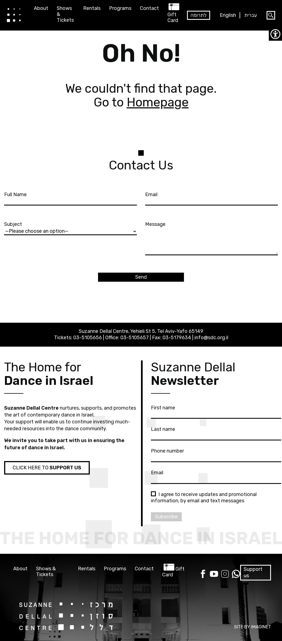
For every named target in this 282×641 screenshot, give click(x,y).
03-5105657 (134, 338)
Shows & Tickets (65, 14)
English (228, 15)
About (41, 8)
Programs (120, 8)
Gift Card (172, 18)
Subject (70, 227)
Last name (216, 432)
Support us (253, 572)
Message (211, 238)
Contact (149, 8)
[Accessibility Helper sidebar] (275, 34)
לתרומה (199, 15)
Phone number (216, 454)
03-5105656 (87, 338)
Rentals (92, 8)
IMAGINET (261, 626)
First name (216, 411)
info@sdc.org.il (211, 338)
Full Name (70, 197)
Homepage (158, 102)
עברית (250, 15)
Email (211, 197)
